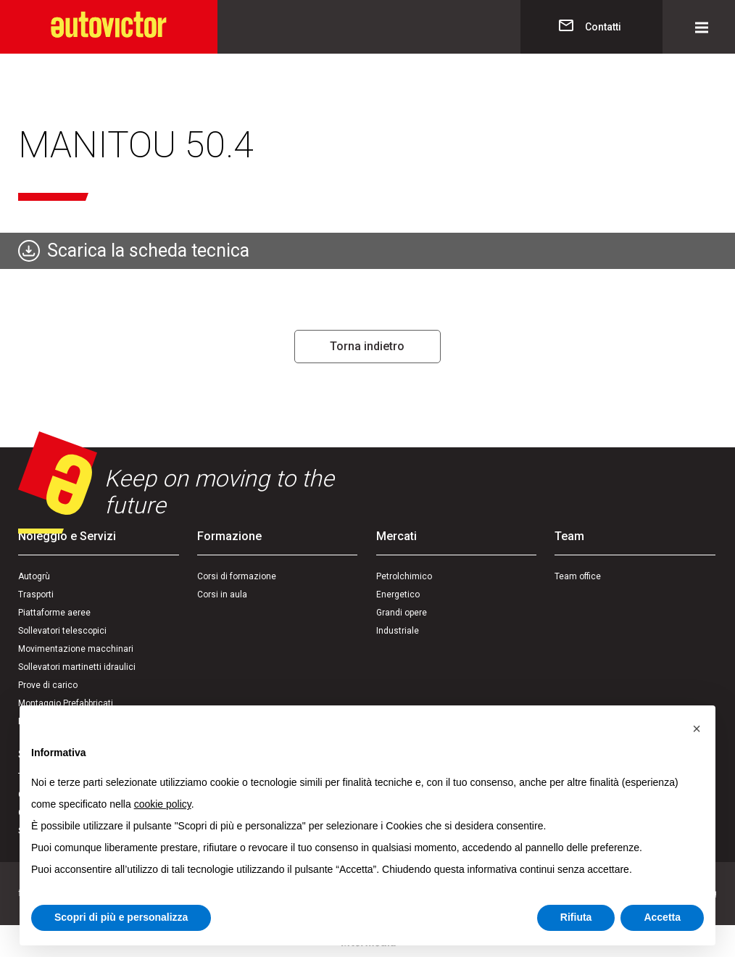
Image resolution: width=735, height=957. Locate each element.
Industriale (397, 631)
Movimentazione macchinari (75, 649)
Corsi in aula (222, 594)
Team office (578, 576)
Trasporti (36, 594)
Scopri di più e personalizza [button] (121, 917)
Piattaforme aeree (54, 613)
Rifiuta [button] (576, 917)
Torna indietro (367, 346)
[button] (696, 728)
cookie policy (162, 804)
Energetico (398, 594)
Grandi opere (401, 613)
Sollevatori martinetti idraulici (77, 667)
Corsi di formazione (236, 576)
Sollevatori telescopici (62, 631)
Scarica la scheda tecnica (148, 250)
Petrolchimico (404, 576)
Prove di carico (48, 685)
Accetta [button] (662, 917)
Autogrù (34, 576)
